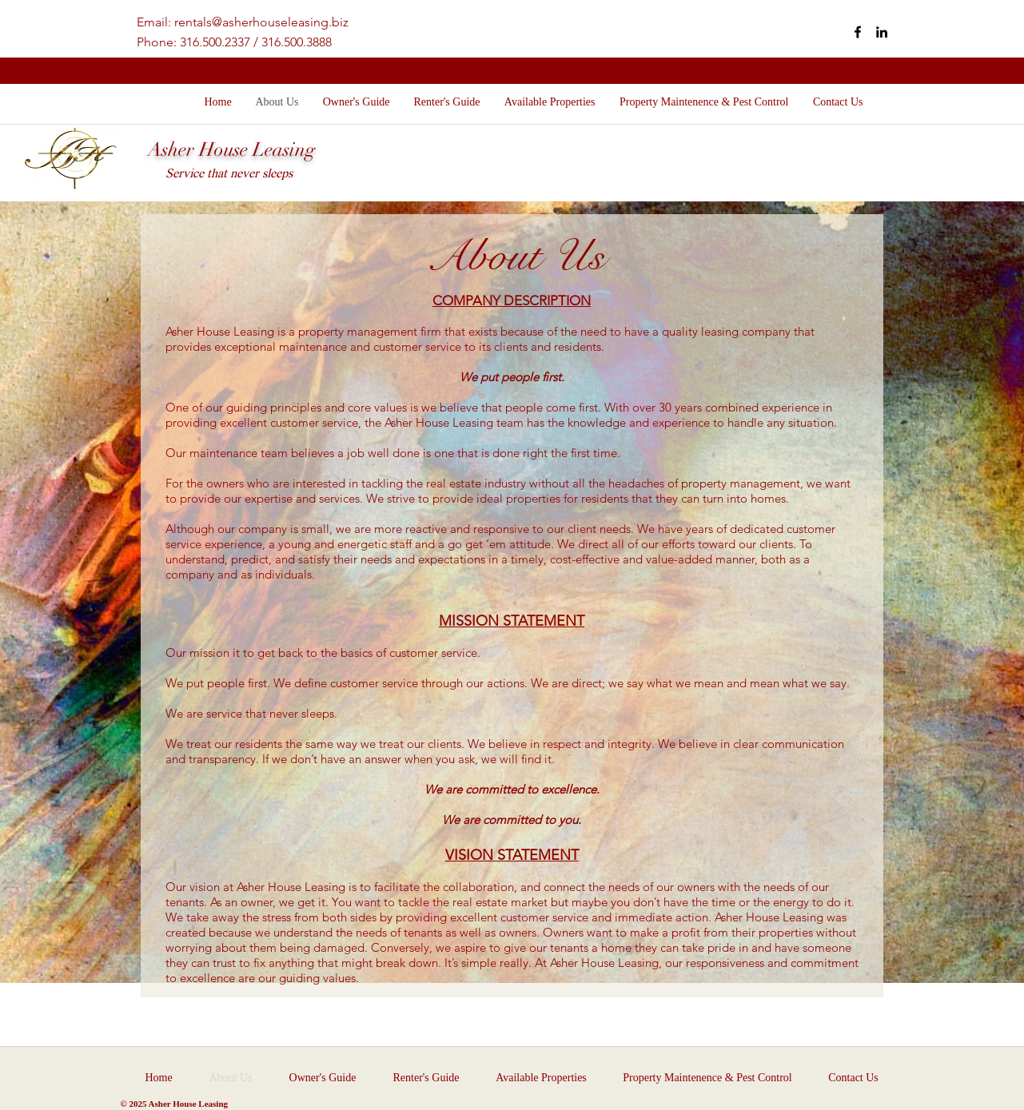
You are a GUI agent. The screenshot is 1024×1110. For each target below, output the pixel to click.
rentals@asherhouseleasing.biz (261, 22)
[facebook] (858, 32)
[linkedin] (882, 32)
